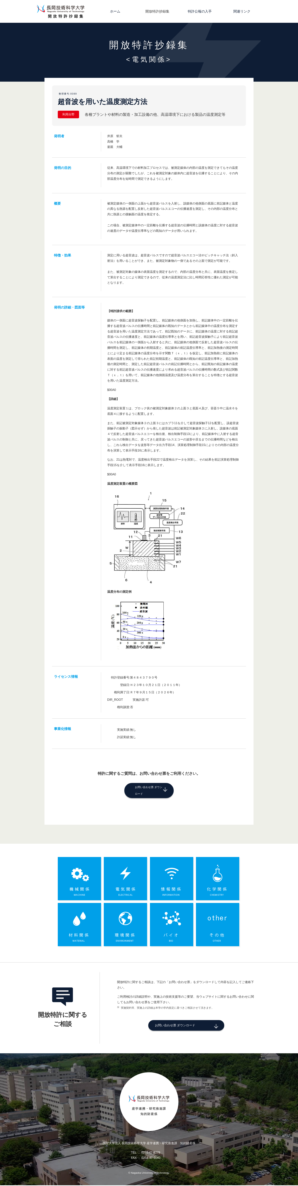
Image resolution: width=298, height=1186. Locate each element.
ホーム (115, 11)
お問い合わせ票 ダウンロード (143, 790)
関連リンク (241, 11)
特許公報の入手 (200, 11)
